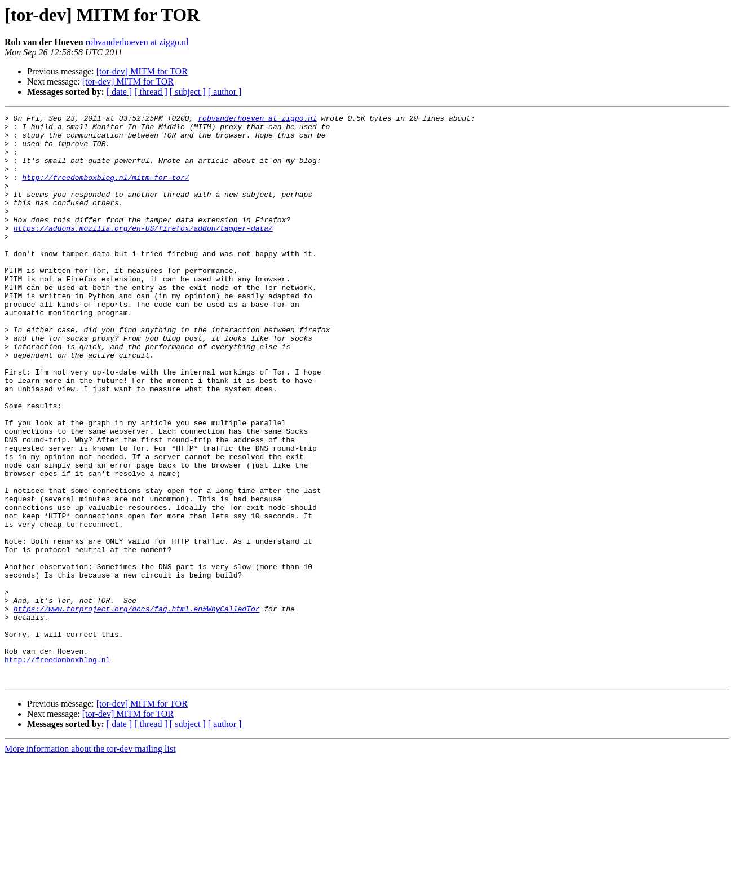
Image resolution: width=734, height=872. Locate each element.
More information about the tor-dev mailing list (90, 862)
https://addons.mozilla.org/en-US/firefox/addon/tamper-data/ (143, 251)
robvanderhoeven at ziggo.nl (137, 42)
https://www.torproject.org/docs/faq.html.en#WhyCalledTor (137, 708)
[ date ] (119, 91)
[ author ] (225, 91)
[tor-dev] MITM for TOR (142, 71)
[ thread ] (150, 91)
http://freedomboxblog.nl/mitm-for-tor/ (105, 191)
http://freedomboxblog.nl (57, 769)
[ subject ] (188, 91)
